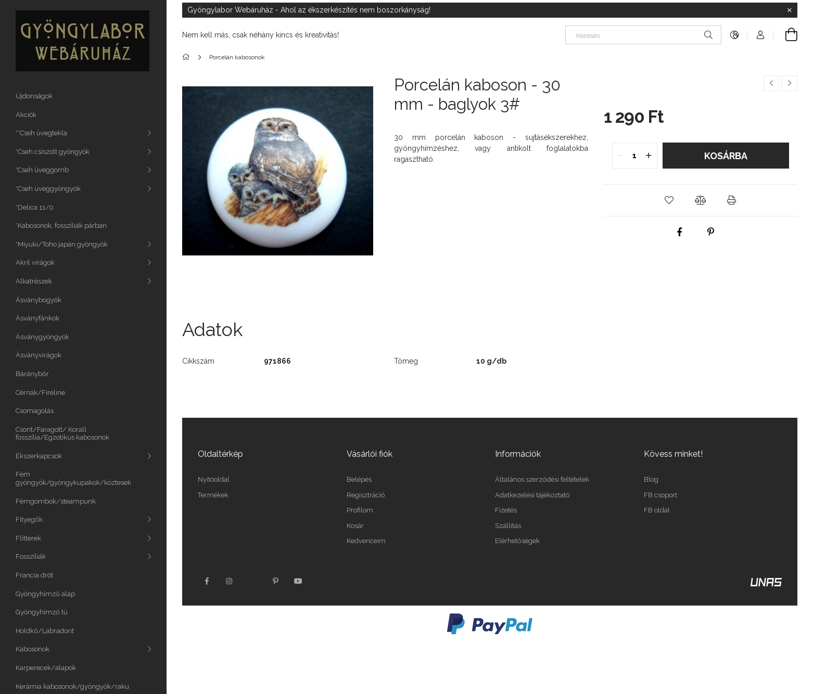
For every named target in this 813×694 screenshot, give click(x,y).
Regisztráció (366, 495)
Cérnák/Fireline (40, 392)
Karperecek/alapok (46, 668)
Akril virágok (35, 262)
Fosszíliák (31, 556)
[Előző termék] (771, 83)
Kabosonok (32, 649)
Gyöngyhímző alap (45, 594)
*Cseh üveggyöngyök (48, 188)
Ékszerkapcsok (39, 456)
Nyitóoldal (214, 479)
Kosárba (725, 155)
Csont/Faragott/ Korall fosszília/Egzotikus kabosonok (62, 434)
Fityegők (29, 519)
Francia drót (34, 575)
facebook (206, 581)
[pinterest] (710, 232)
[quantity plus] (649, 155)
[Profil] (760, 34)
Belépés (359, 479)
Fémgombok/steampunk (56, 501)
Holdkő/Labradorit (45, 631)
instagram (229, 581)
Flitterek (28, 538)
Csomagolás (35, 411)
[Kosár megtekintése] (785, 34)
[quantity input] (634, 155)
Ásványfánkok (37, 318)
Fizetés (506, 510)
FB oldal (657, 510)
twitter (252, 581)
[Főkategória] (187, 57)
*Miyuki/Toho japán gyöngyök (62, 244)
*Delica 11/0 (35, 207)
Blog (651, 479)
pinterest (275, 581)
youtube (298, 581)
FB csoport (660, 495)
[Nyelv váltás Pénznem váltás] (734, 34)
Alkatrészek (34, 281)
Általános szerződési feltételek (542, 479)
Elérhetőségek (517, 541)
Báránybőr (32, 374)
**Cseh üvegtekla (41, 133)
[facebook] (679, 232)
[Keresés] (643, 34)
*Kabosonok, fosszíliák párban (61, 225)
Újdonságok (34, 96)
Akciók (26, 115)
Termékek (213, 495)
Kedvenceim (366, 541)
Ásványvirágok (38, 355)
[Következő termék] (789, 83)
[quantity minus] (620, 155)
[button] (669, 200)
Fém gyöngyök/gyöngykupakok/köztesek (73, 478)
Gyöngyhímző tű (42, 612)
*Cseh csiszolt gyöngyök (53, 152)
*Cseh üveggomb (42, 170)
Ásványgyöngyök (42, 337)
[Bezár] (789, 10)
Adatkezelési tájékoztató (532, 495)
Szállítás (508, 526)
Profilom (360, 510)
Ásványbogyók (38, 300)
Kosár (355, 526)
